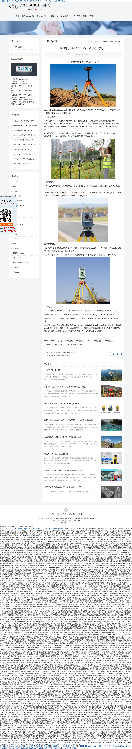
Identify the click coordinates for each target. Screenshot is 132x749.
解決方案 (76, 16)
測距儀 (15, 267)
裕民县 (12, 748)
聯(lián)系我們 (88, 16)
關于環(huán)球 (28, 16)
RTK (52, 341)
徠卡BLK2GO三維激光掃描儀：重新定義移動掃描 (29, 144)
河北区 (85, 746)
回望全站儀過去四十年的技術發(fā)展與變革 (62, 403)
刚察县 (50, 748)
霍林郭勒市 (121, 746)
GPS (88, 341)
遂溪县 (100, 746)
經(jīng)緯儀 (17, 258)
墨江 (110, 746)
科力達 (15, 239)
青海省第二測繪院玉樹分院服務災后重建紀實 (62, 437)
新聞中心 (54, 16)
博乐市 (7, 746)
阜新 (54, 748)
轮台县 (2, 748)
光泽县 (31, 748)
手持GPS (16, 272)
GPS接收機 (109, 341)
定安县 (70, 746)
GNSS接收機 (58, 344)
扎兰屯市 (27, 746)
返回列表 (115, 354)
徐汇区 (40, 748)
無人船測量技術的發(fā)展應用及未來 (25, 125)
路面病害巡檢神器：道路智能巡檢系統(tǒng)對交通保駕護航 (69, 420)
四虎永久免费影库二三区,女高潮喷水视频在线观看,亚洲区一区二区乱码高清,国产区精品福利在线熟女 (32, 1)
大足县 (26, 748)
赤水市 (12, 746)
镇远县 (45, 748)
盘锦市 (17, 748)
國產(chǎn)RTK (18, 224)
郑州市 (114, 746)
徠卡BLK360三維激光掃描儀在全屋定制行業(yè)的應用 (30, 163)
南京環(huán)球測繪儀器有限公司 (60, 518)
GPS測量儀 (97, 341)
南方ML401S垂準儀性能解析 (56, 454)
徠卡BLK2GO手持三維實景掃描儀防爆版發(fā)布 (28, 135)
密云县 (53, 746)
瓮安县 (2, 746)
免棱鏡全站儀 (17, 201)
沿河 (35, 748)
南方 (14, 243)
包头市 (106, 746)
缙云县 (43, 746)
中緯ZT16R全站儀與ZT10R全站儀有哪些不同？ (62, 352)
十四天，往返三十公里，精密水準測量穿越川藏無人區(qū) (68, 387)
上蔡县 (65, 746)
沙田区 (64, 748)
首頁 (17, 16)
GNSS (48, 344)
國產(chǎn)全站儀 (19, 205)
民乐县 (38, 746)
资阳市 (48, 746)
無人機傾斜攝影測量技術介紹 (22, 130)
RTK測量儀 (69, 341)
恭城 (16, 746)
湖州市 (128, 746)
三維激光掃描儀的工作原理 (22, 149)
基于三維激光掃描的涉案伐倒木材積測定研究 (62, 487)
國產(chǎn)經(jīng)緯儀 (20, 262)
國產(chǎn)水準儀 (19, 253)
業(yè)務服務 (65, 16)
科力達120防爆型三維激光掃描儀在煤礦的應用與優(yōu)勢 (32, 140)
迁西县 (33, 746)
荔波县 (21, 746)
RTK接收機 (80, 341)
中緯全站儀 (17, 191)
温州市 (7, 748)
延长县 (59, 748)
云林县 (80, 746)
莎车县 (95, 746)
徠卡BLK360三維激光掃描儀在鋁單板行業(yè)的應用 (30, 154)
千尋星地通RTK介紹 (52, 370)
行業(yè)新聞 (17, 47)
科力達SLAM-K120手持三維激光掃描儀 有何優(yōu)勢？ (31, 159)
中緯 (14, 186)
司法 (21, 748)
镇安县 (75, 746)
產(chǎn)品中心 (42, 16)
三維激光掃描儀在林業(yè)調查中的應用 (26, 121)
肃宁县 (90, 746)
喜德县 (74, 748)
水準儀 (15, 248)
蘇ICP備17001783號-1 (87, 518)
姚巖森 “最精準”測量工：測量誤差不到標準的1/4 (64, 471)
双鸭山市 (59, 746)
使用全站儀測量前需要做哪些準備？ (59, 355)
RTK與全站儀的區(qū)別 (74, 344)
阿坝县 (69, 748)
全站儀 (15, 182)
